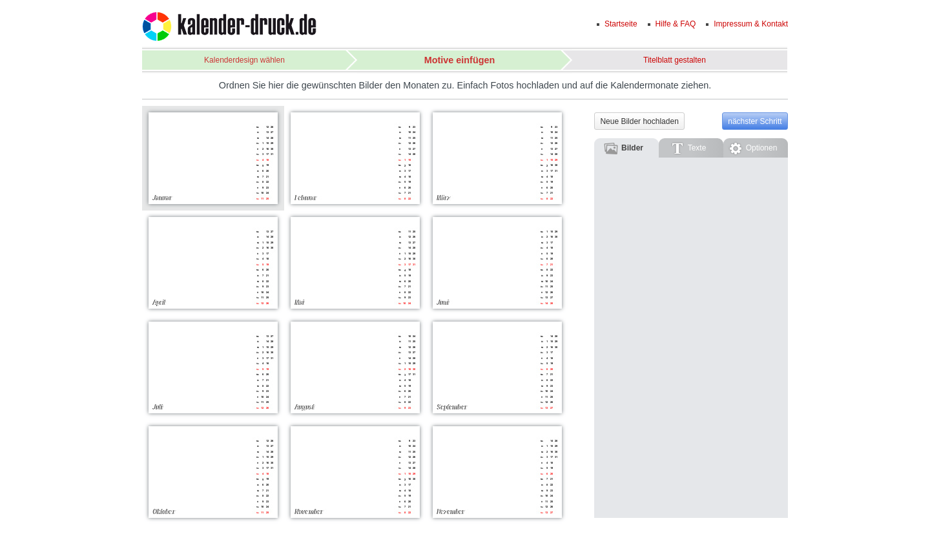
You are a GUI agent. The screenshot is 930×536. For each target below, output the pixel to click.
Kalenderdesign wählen (244, 60)
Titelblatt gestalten (674, 60)
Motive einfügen (459, 60)
